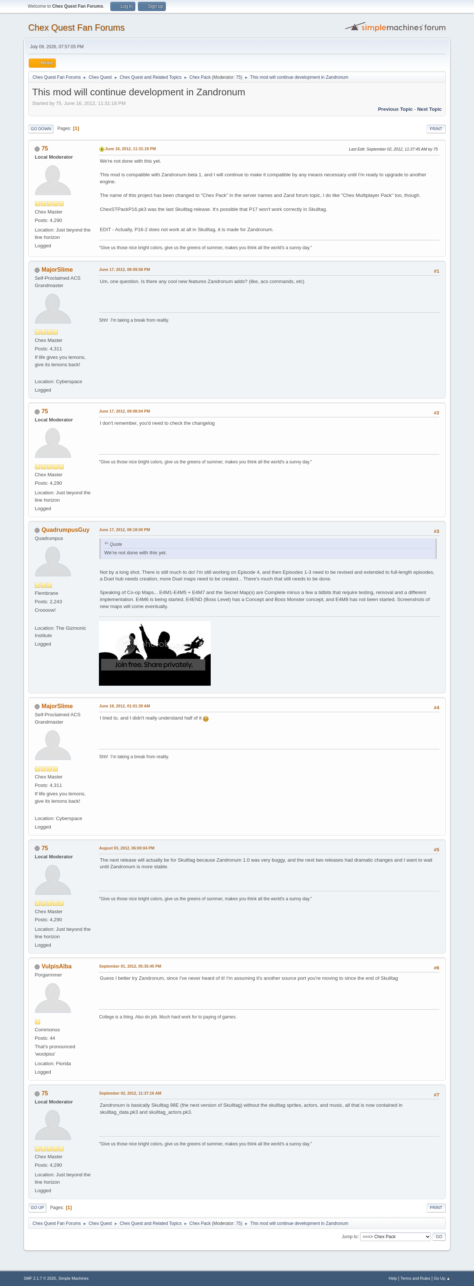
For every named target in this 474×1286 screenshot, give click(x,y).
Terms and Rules (415, 1278)
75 (238, 77)
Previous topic (395, 109)
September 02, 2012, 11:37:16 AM (130, 1093)
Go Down (41, 129)
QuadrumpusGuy (66, 530)
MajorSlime (57, 269)
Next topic (429, 109)
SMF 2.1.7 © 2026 (40, 1278)
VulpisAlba (57, 966)
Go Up (37, 1207)
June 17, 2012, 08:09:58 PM (124, 269)
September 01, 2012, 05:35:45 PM (130, 966)
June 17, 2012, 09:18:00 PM (124, 529)
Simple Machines (73, 1278)
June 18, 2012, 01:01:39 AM (124, 706)
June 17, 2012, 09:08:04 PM (124, 411)
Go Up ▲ (442, 1278)
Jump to (350, 1236)
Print (436, 129)
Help (393, 1278)
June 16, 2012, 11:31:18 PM (130, 148)
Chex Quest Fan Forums (76, 27)
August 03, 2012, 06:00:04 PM (126, 848)
